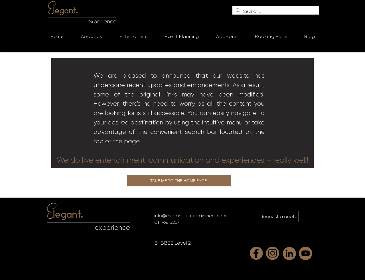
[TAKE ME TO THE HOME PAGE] (179, 180)
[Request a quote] (279, 216)
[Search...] (275, 11)
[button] (133, 36)
